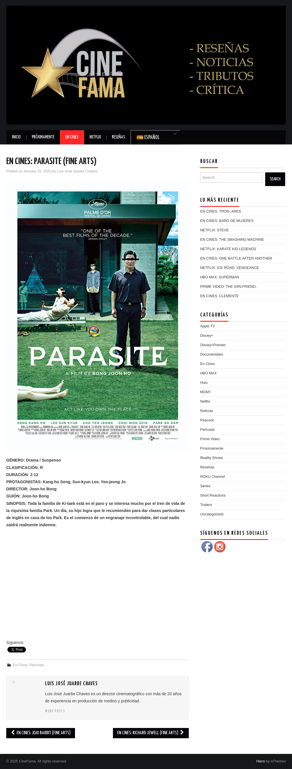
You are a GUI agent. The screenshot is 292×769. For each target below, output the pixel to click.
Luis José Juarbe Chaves (77, 171)
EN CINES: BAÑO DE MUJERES (227, 221)
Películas (37, 665)
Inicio (16, 137)
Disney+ (206, 336)
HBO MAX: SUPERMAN (219, 277)
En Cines (72, 137)
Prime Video (210, 439)
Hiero (260, 761)
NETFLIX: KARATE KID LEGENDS (228, 249)
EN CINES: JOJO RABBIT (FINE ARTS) (41, 733)
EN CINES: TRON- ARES (220, 211)
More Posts (55, 711)
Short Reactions (213, 495)
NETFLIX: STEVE (214, 230)
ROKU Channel (212, 477)
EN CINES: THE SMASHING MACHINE (232, 240)
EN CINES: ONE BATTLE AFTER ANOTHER (236, 258)
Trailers (206, 505)
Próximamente (43, 137)
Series (205, 486)
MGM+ (205, 392)
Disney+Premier (213, 345)
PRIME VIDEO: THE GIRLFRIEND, (228, 287)
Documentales (211, 354)
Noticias (206, 411)
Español (148, 137)
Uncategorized (211, 514)
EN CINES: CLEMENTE (219, 296)
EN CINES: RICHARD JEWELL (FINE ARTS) (150, 733)
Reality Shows (211, 458)
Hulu (204, 383)
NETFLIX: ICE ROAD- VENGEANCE (229, 268)
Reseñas (118, 137)
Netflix (95, 137)
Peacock (207, 420)
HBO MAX (208, 373)
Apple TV (207, 326)
